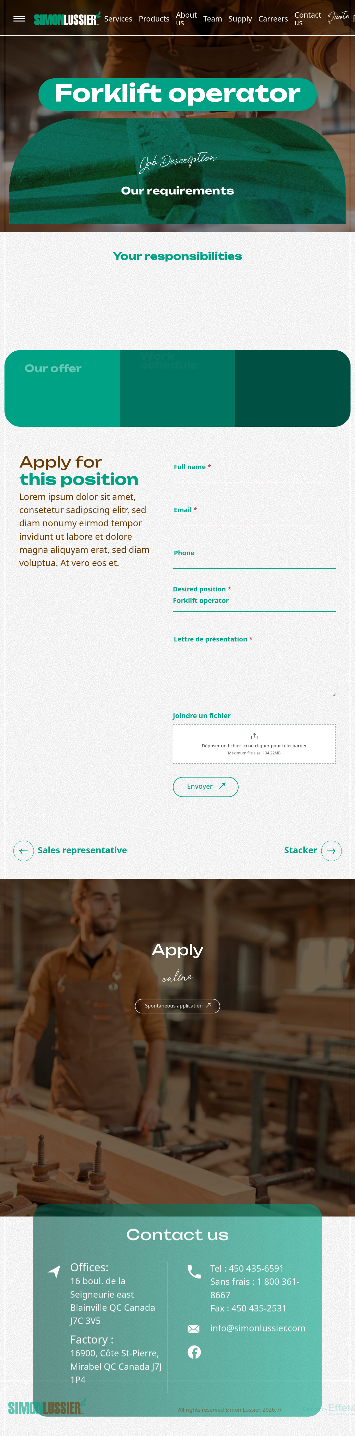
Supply (240, 18)
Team (212, 18)
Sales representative (68, 853)
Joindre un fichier (202, 718)
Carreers (273, 18)
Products (154, 18)
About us (186, 18)
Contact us (307, 18)
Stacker (314, 853)
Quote (338, 18)
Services (118, 18)
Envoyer (207, 789)
